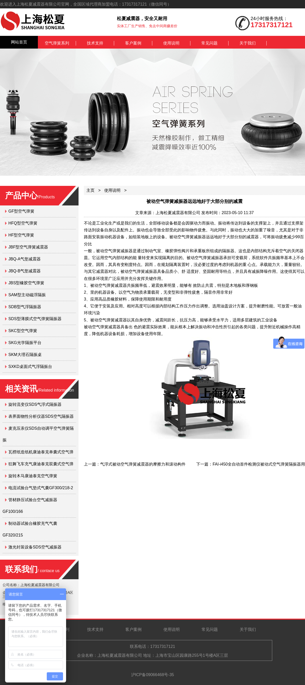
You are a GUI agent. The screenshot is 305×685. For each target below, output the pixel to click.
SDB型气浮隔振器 (24, 307)
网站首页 (19, 42)
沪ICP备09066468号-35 (152, 675)
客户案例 (133, 43)
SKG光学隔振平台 (24, 342)
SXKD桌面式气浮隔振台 (30, 366)
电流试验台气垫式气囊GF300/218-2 (40, 488)
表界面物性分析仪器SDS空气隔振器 (41, 416)
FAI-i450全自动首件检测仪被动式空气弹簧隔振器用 (258, 464)
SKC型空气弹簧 (22, 331)
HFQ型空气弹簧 (22, 223)
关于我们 (247, 43)
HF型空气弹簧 (21, 235)
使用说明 (171, 43)
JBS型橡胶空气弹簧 (26, 283)
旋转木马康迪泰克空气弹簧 (32, 476)
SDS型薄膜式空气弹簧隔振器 (35, 319)
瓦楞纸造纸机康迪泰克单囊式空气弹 (40, 452)
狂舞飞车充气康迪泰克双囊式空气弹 (40, 464)
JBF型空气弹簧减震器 (28, 247)
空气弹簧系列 (57, 43)
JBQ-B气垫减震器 (24, 271)
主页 (90, 190)
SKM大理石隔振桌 (25, 354)
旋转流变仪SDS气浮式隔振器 (35, 404)
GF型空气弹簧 (21, 211)
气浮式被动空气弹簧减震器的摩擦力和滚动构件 (143, 464)
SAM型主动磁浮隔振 (27, 295)
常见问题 (209, 43)
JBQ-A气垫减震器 (24, 259)
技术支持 (95, 43)
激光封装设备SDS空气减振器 (35, 547)
